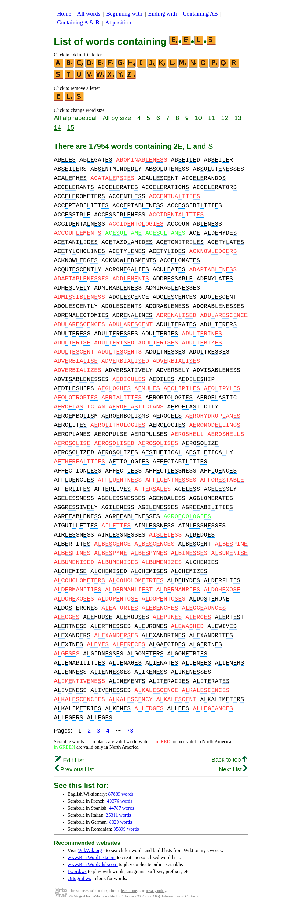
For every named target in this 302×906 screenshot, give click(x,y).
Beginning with (124, 13)
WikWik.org (90, 850)
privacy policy (155, 891)
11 (211, 117)
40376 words (119, 801)
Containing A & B (78, 22)
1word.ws (77, 871)
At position (118, 22)
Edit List (69, 760)
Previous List (74, 769)
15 (70, 127)
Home (64, 13)
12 (224, 117)
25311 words (118, 815)
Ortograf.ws (79, 878)
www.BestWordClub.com (93, 864)
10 (198, 117)
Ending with (162, 13)
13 (237, 117)
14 (57, 127)
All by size (117, 117)
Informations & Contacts (180, 896)
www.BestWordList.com (92, 857)
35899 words (126, 829)
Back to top (229, 759)
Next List (233, 769)
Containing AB (200, 13)
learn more (129, 891)
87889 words (120, 794)
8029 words (120, 822)
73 (130, 730)
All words (88, 13)
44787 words (121, 808)
